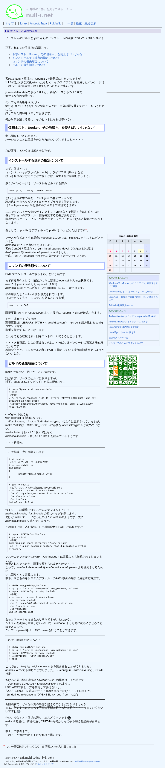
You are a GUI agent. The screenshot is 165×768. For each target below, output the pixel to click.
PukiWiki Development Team (87, 761)
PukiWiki (55, 23)
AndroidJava (38, 23)
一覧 (70, 23)
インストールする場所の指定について (36, 57)
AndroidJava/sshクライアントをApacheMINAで (132, 316)
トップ (9, 23)
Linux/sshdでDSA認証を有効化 (124, 327)
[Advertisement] (133, 64)
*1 (86, 230)
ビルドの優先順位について (29, 65)
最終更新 (90, 23)
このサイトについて (44, 764)
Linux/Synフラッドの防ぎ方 (122, 332)
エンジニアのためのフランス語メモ (126, 343)
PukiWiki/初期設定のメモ (121, 305)
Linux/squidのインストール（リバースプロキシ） (133, 291)
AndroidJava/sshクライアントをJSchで (128, 322)
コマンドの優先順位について (30, 61)
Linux (23, 23)
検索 (79, 23)
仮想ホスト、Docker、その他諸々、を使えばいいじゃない (48, 54)
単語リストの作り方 (118, 338)
